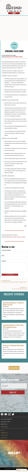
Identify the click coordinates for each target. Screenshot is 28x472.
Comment (4, 261)
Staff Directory (4, 432)
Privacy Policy (4, 437)
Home (2, 430)
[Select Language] (21, 470)
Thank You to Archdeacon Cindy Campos (13, 345)
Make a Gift (14, 453)
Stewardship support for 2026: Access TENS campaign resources (13, 326)
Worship (11, 11)
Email (3, 255)
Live (7, 11)
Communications (9, 56)
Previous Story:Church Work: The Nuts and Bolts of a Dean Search (14, 281)
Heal (18, 11)
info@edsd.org (4, 426)
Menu (14, 13)
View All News (14, 368)
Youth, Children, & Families (17, 56)
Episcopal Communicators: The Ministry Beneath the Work (13, 304)
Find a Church (4, 435)
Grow (15, 11)
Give (20, 11)
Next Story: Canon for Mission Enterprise (19, 288)
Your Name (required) (6, 250)
